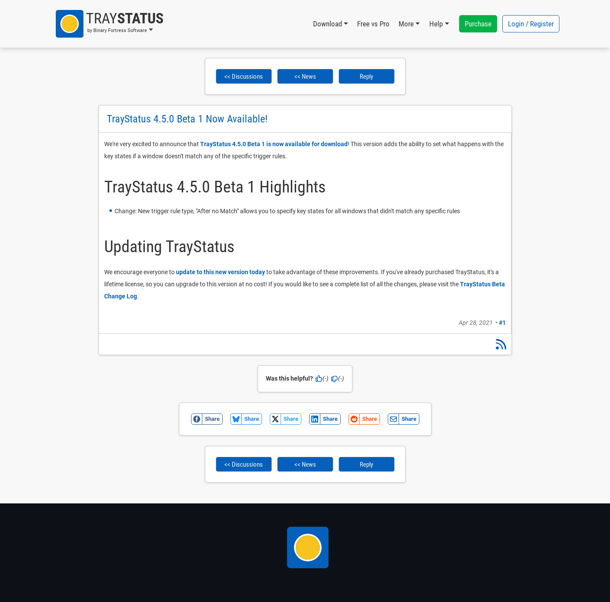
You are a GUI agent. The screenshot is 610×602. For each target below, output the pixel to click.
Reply (366, 76)
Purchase (478, 23)
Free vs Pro (373, 23)
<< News (305, 76)
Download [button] (327, 23)
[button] (109, 23)
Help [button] (436, 23)
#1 (502, 322)
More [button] (406, 23)
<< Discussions (243, 76)
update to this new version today (220, 272)
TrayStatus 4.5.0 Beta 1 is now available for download (274, 144)
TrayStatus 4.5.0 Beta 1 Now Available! (187, 119)
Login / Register (531, 23)
